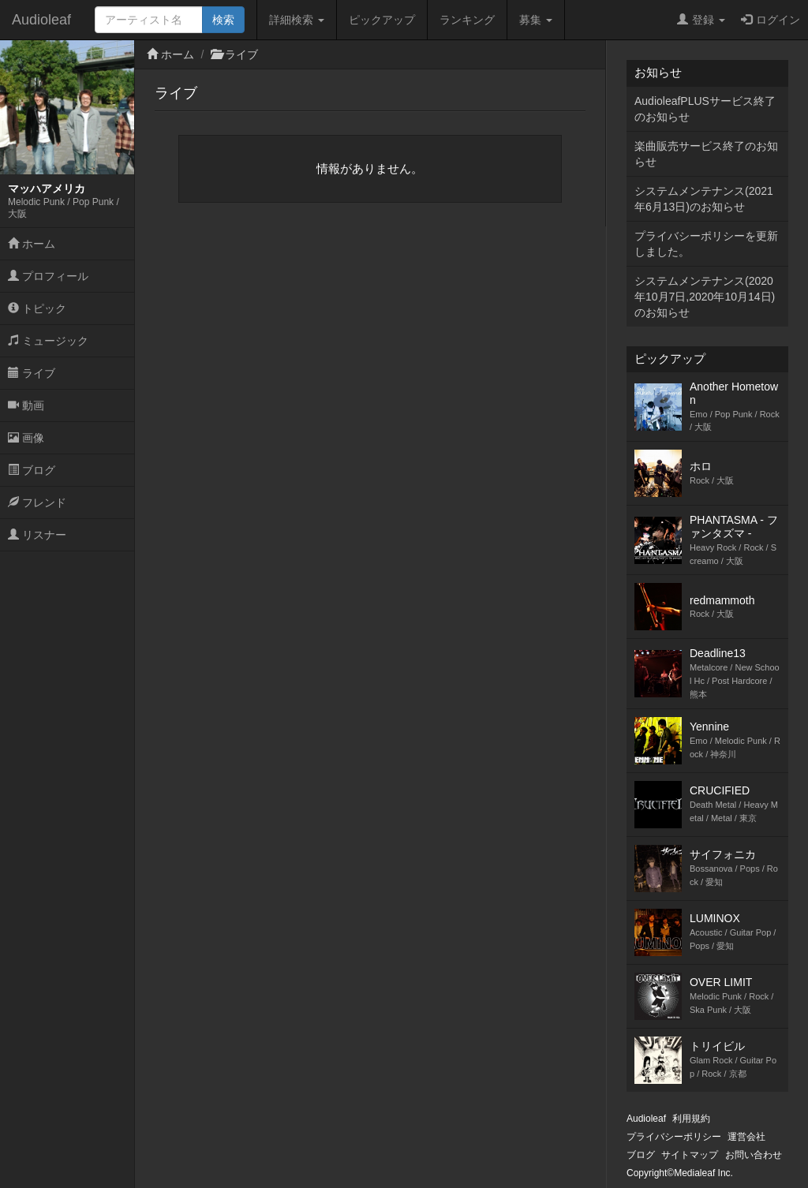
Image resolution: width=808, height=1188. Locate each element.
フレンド (37, 502)
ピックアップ (382, 19)
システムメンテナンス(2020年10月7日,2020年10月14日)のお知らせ (704, 297)
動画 (26, 405)
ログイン (770, 19)
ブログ (31, 470)
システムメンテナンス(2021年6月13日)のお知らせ (703, 199)
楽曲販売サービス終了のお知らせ (706, 154)
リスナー (37, 535)
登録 (701, 19)
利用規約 (691, 1118)
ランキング (467, 19)
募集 (535, 19)
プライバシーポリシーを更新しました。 (706, 244)
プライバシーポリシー (674, 1136)
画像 (26, 437)
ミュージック (48, 340)
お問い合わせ (753, 1154)
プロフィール (48, 276)
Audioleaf (41, 20)
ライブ (31, 373)
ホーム (31, 243)
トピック (37, 308)
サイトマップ (689, 1154)
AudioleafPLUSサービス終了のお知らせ (705, 109)
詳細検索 (296, 19)
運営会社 (746, 1136)
